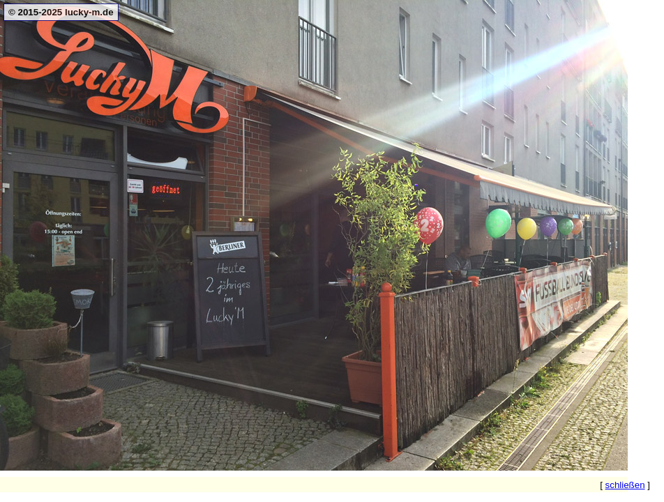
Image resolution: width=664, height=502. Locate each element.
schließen (625, 485)
